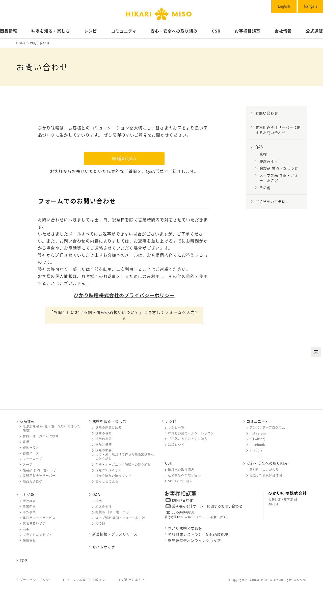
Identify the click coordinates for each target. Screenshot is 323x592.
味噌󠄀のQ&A (124, 158)
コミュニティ (124, 31)
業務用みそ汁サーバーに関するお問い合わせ (207, 505)
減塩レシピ (176, 445)
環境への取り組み (181, 470)
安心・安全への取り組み (174, 31)
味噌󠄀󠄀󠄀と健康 (103, 445)
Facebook (257, 445)
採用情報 (29, 540)
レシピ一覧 (176, 427)
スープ (27, 465)
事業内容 (29, 506)
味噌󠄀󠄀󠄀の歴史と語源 (108, 427)
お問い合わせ (266, 113)
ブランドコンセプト (37, 535)
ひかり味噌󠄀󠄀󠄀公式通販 (185, 528)
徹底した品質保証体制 (266, 475)
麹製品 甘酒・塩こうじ (278, 168)
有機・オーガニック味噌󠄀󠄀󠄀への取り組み (123, 465)
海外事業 (29, 512)
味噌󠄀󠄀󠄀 (26, 442)
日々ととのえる (106, 481)
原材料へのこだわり (264, 470)
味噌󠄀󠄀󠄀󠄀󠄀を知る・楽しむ (50, 31)
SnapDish (257, 450)
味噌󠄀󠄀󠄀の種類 (103, 433)
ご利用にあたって (135, 580)
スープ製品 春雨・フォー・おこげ (278, 178)
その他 (265, 187)
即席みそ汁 (268, 161)
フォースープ (32, 459)
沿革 (26, 529)
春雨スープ (31, 453)
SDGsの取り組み (180, 481)
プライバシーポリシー (36, 580)
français (310, 6)
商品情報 (8, 31)
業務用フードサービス (39, 518)
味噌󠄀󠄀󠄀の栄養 (103, 450)
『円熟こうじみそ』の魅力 (187, 439)
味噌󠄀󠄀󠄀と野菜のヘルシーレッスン (191, 433)
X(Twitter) (258, 439)
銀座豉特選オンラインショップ (194, 540)
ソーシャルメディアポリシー (87, 580)
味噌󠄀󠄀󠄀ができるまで (108, 470)
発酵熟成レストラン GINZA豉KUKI (199, 534)
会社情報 (283, 31)
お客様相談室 (247, 31)
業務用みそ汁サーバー (39, 476)
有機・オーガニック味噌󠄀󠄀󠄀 (41, 436)
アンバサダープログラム (267, 427)
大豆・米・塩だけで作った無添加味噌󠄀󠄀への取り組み (124, 456)
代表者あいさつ (34, 523)
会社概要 (29, 501)
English (284, 6)
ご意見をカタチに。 (272, 201)
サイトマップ (103, 547)
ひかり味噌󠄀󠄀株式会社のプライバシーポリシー (124, 295)
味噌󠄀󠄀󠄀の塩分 (103, 439)
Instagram (258, 433)
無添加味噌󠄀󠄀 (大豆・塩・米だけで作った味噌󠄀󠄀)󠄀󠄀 (51, 428)
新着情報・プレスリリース (115, 534)
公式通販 (314, 31)
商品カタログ (32, 481)
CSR (216, 31)
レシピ (90, 31)
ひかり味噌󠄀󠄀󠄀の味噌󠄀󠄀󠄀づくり (113, 476)
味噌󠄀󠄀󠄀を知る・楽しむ (109, 421)
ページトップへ (316, 352)
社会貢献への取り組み (184, 475)
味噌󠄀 (263, 153)
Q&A (259, 146)
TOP (23, 560)
